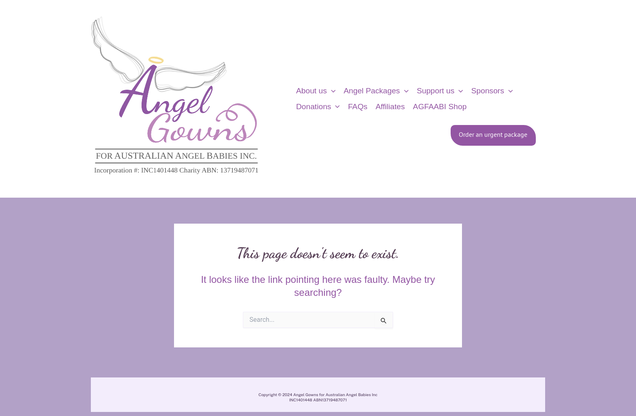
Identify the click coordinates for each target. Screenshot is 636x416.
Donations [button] (318, 106)
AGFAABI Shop (439, 106)
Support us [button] (440, 91)
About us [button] (315, 91)
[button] (331, 91)
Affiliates (390, 106)
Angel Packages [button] (376, 91)
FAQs (357, 106)
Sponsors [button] (492, 91)
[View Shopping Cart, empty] (558, 98)
